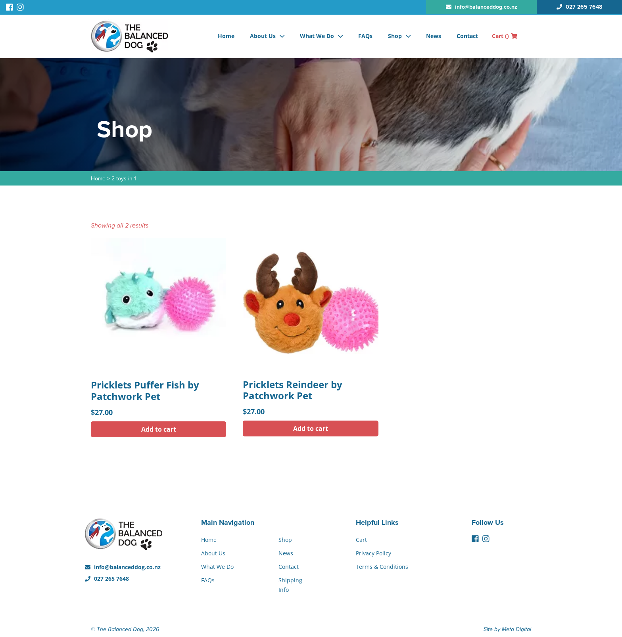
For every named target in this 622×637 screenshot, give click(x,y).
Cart (504, 36)
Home (226, 36)
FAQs (365, 36)
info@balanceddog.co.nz (123, 567)
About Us (263, 36)
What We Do (317, 36)
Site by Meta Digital (507, 629)
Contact (467, 36)
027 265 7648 (107, 578)
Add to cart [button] (158, 429)
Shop (395, 36)
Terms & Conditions (382, 566)
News (433, 36)
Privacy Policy (373, 553)
